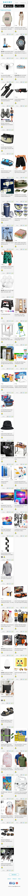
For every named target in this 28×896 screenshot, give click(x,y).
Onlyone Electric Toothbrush (4, 482)
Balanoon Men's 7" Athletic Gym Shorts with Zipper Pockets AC (21, 172)
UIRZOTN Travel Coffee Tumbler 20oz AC (6, 219)
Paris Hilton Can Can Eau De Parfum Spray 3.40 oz (7, 625)
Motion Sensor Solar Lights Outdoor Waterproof (7, 195)
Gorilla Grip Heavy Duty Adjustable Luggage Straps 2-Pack (7, 746)
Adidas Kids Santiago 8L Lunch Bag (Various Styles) (7, 768)
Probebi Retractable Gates (7, 696)
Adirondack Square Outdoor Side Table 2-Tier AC (7, 340)
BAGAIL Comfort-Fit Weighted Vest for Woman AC (7, 125)
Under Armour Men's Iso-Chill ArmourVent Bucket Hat (7, 434)
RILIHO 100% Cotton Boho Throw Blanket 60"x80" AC (20, 243)
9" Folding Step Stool (5, 314)
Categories (23, 2)
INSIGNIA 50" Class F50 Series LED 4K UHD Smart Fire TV (6, 507)
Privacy (14, 879)
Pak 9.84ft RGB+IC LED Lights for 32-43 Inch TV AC (21, 506)
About (9, 879)
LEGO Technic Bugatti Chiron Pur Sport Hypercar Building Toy (21, 602)
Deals (16, 2)
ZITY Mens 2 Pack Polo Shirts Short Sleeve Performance (20, 769)
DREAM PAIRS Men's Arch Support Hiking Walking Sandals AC (6, 722)
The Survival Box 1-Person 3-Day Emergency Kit (21, 745)
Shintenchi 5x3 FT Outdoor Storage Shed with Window (7, 362)
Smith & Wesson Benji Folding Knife (19, 100)
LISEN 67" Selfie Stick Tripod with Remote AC (7, 243)
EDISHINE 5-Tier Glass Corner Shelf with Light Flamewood (20, 316)
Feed (19, 879)
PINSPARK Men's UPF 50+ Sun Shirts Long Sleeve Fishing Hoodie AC (6, 578)
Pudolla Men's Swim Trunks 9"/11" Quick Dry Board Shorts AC (7, 268)
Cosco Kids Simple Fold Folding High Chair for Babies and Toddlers (20, 340)
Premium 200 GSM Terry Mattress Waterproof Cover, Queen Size (21, 483)
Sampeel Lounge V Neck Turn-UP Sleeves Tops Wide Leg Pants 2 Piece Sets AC (21, 29)
